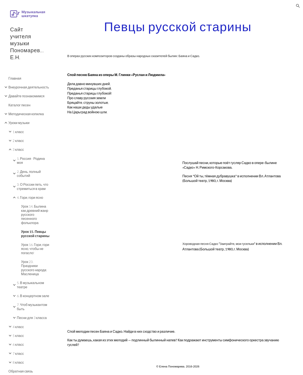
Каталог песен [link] (19, 105)
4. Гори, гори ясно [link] (30, 197)
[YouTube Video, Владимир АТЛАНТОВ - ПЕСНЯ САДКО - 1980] (120, 192)
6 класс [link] (18, 344)
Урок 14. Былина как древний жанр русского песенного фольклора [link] (34, 214)
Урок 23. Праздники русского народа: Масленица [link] (34, 268)
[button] (298, 6)
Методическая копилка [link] (26, 114)
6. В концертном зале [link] (33, 296)
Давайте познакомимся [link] (26, 96)
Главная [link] (14, 78)
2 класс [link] (18, 141)
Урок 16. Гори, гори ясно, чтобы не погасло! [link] (35, 249)
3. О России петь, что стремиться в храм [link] (32, 186)
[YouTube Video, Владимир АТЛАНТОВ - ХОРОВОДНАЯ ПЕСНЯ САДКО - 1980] (120, 276)
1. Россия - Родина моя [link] (31, 160)
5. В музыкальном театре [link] (30, 285)
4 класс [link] (18, 327)
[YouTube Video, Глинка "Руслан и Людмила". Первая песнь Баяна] (235, 107)
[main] (178, 26)
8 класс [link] (18, 362)
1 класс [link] (18, 132)
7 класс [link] (18, 353)
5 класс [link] (18, 336)
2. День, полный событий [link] (29, 173)
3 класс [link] (18, 149)
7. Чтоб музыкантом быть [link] (32, 307)
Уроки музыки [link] (18, 123)
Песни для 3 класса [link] (32, 318)
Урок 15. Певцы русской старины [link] (35, 234)
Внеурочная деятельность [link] (28, 87)
